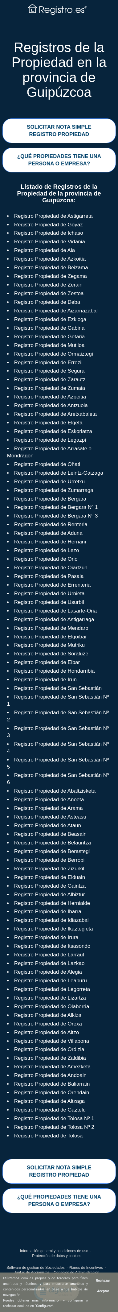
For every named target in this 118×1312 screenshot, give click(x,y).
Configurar (44, 1306)
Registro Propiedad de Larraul (49, 955)
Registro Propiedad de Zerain (48, 285)
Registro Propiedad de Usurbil (49, 602)
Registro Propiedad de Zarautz (50, 379)
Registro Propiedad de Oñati (47, 464)
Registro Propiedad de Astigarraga (54, 619)
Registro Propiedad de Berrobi (49, 860)
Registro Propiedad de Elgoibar (50, 637)
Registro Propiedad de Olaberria (51, 1006)
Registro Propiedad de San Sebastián (58, 688)
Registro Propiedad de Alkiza (47, 1015)
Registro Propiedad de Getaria (49, 337)
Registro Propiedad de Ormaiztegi (53, 354)
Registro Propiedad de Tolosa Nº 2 (54, 1127)
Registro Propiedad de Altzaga (49, 1101)
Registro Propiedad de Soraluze (51, 654)
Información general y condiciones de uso (54, 1251)
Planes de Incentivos (86, 1267)
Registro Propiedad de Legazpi (50, 440)
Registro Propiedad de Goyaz (48, 225)
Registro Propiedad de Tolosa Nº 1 (54, 1118)
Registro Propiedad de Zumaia (49, 388)
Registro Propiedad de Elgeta (48, 423)
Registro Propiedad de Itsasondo (52, 946)
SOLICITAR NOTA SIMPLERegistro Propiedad (59, 130)
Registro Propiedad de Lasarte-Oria (55, 611)
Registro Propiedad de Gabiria (49, 328)
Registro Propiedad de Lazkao (49, 963)
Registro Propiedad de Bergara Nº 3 (56, 516)
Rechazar (103, 1281)
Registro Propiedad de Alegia (48, 972)
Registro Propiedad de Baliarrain (52, 1084)
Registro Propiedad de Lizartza (50, 998)
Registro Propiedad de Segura (49, 371)
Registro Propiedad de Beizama (51, 267)
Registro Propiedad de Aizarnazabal (56, 311)
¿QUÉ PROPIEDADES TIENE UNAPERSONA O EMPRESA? (59, 159)
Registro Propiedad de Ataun (47, 825)
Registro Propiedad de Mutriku (49, 645)
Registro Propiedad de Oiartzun (50, 568)
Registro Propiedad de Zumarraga (53, 490)
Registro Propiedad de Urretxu (49, 482)
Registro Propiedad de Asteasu (50, 817)
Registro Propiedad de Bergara (50, 499)
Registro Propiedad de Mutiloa (49, 345)
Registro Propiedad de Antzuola (51, 405)
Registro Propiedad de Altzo (46, 1032)
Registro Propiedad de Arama (48, 808)
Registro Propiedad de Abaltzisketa (55, 791)
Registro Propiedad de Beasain (50, 834)
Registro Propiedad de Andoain (50, 1075)
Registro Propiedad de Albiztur (49, 894)
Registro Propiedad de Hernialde (52, 903)
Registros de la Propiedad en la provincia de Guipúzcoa (58, 70)
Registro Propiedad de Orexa (48, 1024)
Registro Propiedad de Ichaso (48, 233)
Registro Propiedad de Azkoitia (50, 259)
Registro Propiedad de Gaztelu (50, 1110)
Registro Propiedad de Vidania (49, 242)
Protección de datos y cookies (56, 1256)
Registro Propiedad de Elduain (49, 877)
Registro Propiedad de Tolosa (48, 1136)
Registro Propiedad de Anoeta (49, 799)
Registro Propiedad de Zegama (50, 276)
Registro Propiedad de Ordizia (49, 1049)
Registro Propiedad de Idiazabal (51, 920)
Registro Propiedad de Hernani (50, 542)
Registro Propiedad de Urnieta (49, 593)
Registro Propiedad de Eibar (47, 662)
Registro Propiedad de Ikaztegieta (53, 929)
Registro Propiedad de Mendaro (51, 628)
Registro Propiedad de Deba (47, 302)
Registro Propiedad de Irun (45, 680)
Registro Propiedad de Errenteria (52, 585)
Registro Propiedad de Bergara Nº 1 (56, 507)
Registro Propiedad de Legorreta (52, 989)
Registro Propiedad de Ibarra (47, 911)
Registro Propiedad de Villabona (51, 1041)
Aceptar (103, 1291)
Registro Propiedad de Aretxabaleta (55, 414)
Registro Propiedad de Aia (44, 250)
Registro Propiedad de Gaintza (50, 886)
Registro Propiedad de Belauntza (52, 843)
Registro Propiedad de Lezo (46, 550)
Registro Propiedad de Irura (46, 937)
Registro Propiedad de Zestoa (49, 293)
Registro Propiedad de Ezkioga (50, 319)
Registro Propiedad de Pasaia (49, 576)
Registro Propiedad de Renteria (50, 524)
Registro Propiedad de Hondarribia (54, 671)
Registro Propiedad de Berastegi (52, 851)
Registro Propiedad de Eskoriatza (53, 431)
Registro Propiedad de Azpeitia (50, 397)
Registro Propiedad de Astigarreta (53, 216)
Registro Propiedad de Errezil (48, 362)
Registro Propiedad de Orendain (51, 1092)
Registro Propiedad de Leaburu (50, 981)
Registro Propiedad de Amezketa (52, 1067)
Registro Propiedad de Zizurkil (49, 869)
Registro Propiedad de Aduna (48, 533)
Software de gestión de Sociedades (35, 1267)
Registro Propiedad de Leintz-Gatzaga (58, 473)
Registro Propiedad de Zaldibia (50, 1058)
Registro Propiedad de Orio (46, 559)
